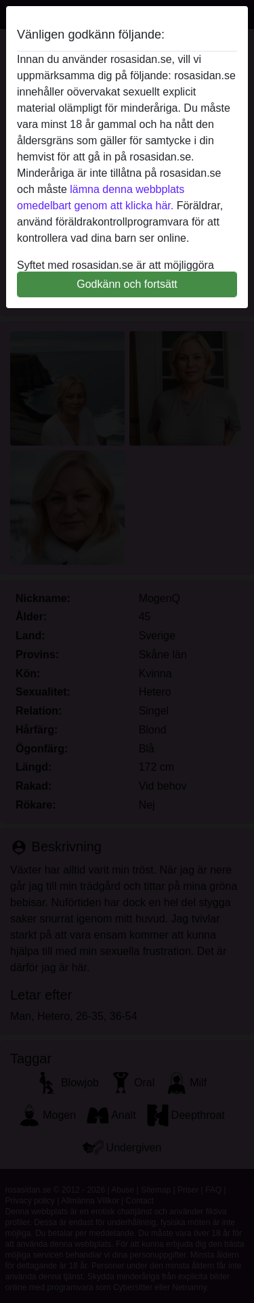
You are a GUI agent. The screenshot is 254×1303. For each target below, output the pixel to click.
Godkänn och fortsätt (127, 284)
